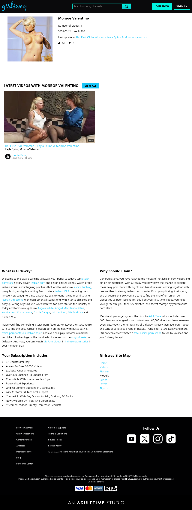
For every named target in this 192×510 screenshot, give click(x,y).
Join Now (161, 6)
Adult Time (154, 316)
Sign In (182, 6)
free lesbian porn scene (147, 333)
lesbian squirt (34, 333)
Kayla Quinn (12, 149)
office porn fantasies (14, 333)
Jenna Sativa (77, 308)
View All (90, 86)
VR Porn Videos (53, 341)
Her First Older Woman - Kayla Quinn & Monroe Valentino (111, 37)
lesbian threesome (12, 299)
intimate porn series (76, 341)
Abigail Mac (62, 308)
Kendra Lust (9, 312)
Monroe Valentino (30, 149)
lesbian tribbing (82, 287)
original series (79, 337)
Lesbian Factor (20, 155)
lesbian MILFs (62, 291)
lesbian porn (38, 283)
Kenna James (24, 312)
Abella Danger (42, 312)
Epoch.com (34, 479)
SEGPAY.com (131, 479)
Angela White (46, 308)
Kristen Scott (59, 312)
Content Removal (96, 482)
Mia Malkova (75, 312)
